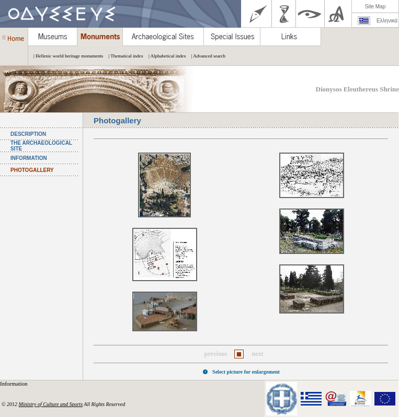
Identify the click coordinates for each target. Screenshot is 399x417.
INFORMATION (28, 158)
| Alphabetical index (164, 56)
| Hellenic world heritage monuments (65, 56)
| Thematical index (123, 56)
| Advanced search (205, 56)
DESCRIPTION (28, 134)
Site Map (375, 6)
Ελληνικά (387, 21)
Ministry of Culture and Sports (51, 404)
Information (14, 383)
